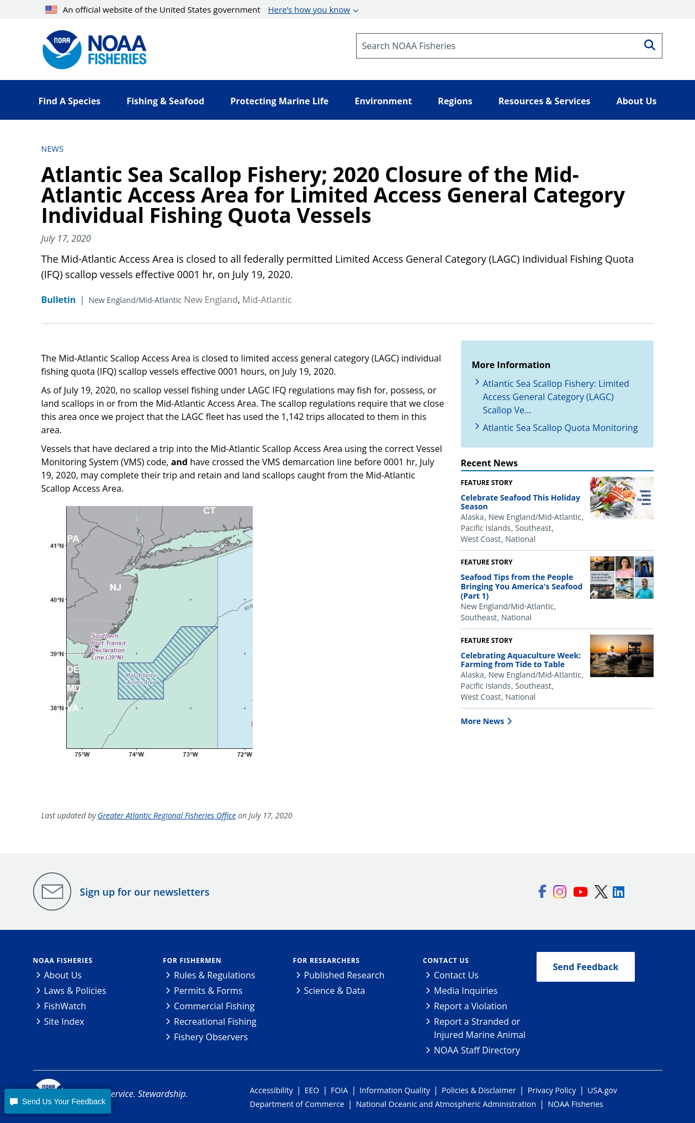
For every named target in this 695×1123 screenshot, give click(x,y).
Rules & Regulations (214, 975)
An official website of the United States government (197, 9)
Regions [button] (455, 101)
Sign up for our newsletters (145, 891)
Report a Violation (470, 1006)
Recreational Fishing (215, 1021)
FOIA (339, 1090)
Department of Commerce (297, 1104)
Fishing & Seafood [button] (165, 101)
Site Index (64, 1021)
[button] (57, 1101)
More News (483, 721)
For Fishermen (192, 960)
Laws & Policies (75, 990)
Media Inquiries (465, 990)
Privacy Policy (552, 1090)
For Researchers (326, 960)
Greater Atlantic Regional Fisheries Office (167, 815)
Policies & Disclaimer (479, 1090)
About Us (63, 975)
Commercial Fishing (214, 1006)
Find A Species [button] (70, 101)
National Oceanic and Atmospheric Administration (446, 1104)
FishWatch (65, 1006)
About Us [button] (637, 101)
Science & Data (334, 990)
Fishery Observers (211, 1037)
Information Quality (394, 1090)
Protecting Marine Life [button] (279, 101)
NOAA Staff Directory (477, 1050)
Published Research (344, 975)
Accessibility (271, 1090)
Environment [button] (383, 101)
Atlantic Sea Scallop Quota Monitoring (560, 428)
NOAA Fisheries (63, 960)
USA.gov (602, 1090)
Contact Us (446, 960)
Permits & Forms (208, 990)
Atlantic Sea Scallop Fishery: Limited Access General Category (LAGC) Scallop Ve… (556, 396)
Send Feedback (586, 967)
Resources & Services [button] (544, 101)
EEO (312, 1090)
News (52, 148)
